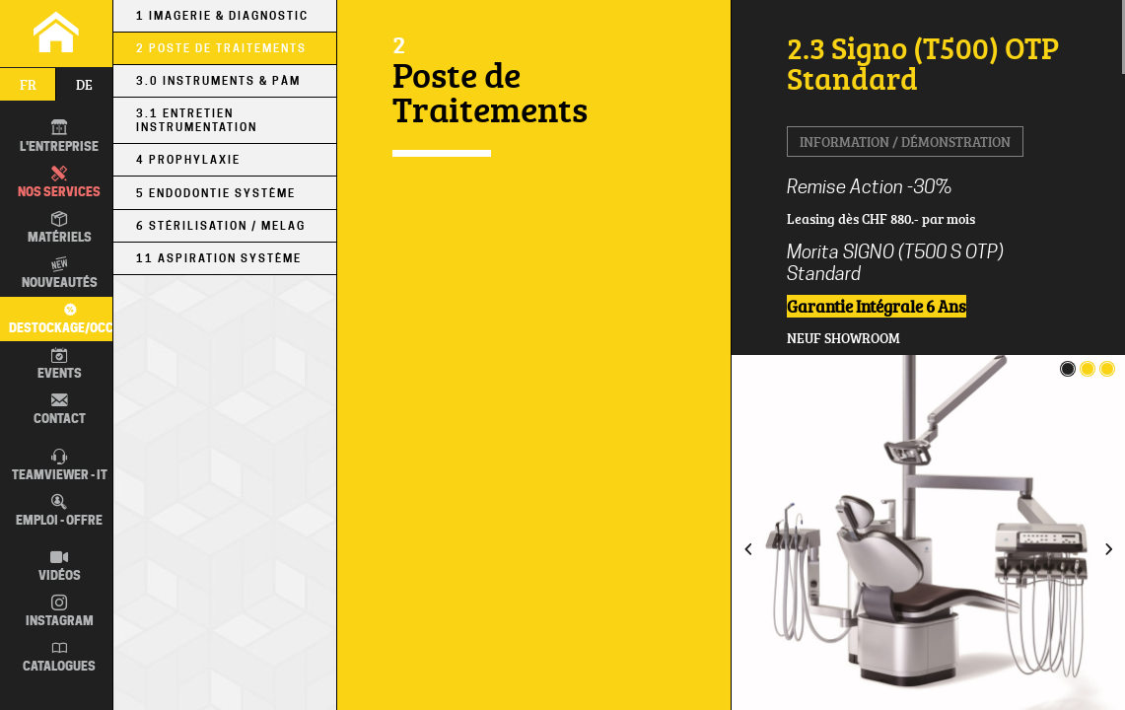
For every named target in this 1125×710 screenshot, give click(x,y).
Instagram (60, 611)
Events (59, 364)
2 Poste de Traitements (221, 48)
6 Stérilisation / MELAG (221, 226)
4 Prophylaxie (188, 160)
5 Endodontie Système (216, 193)
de (84, 84)
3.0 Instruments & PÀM (218, 81)
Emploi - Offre (59, 511)
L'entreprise (59, 136)
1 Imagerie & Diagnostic (222, 16)
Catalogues (59, 657)
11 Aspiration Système (219, 258)
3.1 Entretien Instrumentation (196, 120)
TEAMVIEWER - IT (59, 465)
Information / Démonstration (905, 141)
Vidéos (59, 566)
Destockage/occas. (67, 317)
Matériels (60, 228)
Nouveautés (60, 273)
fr (28, 84)
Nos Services (59, 182)
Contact (60, 409)
